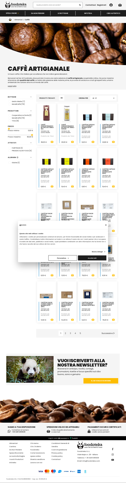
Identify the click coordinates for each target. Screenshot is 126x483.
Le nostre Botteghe (17, 457)
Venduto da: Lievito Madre (45, 131)
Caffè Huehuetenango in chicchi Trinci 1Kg (47, 127)
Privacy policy (57, 454)
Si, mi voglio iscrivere (101, 381)
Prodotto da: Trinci (47, 136)
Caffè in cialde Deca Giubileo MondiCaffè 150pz (67, 305)
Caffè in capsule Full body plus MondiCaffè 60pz (67, 172)
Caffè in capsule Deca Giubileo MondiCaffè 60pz (108, 127)
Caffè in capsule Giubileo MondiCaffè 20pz (88, 172)
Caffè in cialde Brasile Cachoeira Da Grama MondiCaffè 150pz (46, 217)
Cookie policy (57, 457)
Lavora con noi (36, 463)
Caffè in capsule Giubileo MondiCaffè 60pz (108, 172)
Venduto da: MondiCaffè (86, 131)
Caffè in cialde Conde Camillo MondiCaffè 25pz (47, 305)
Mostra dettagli (97, 252)
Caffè (27, 20)
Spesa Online (12, 13)
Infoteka (88, 13)
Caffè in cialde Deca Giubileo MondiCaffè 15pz (88, 304)
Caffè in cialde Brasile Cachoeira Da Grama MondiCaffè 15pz (67, 216)
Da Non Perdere (37, 13)
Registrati (101, 5)
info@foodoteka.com (91, 462)
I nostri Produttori (16, 460)
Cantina (12, 447)
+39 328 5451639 (18, 433)
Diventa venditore (37, 460)
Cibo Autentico (113, 13)
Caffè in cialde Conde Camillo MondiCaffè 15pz (108, 260)
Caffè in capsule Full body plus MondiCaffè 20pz (47, 172)
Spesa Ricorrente (16, 454)
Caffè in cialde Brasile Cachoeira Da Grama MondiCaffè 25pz (87, 217)
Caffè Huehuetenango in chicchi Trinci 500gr (67, 127)
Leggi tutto (12, 86)
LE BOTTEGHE (63, 13)
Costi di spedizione (59, 450)
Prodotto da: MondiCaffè (86, 137)
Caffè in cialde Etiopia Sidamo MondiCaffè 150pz (108, 305)
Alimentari (18, 20)
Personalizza (63, 258)
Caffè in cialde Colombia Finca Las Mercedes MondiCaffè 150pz (108, 216)
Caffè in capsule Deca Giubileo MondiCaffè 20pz (88, 127)
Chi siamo (34, 444)
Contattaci (90, 5)
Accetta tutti (92, 258)
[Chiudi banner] (106, 225)
